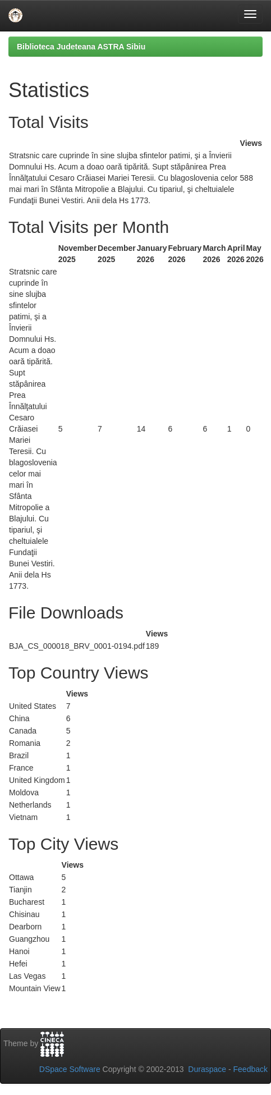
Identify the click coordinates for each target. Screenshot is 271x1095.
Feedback (250, 1069)
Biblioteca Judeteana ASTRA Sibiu (81, 46)
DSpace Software (69, 1069)
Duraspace (207, 1069)
